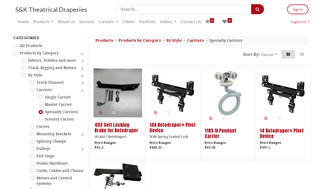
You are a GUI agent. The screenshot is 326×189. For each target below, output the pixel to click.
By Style (35, 74)
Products (104, 40)
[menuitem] (25, 21)
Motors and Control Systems (54, 180)
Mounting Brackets (54, 133)
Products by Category (39, 52)
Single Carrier (58, 96)
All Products (31, 45)
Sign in (296, 9)
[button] (269, 54)
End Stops (45, 155)
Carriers (44, 89)
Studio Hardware (52, 163)
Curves (43, 126)
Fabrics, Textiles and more (52, 60)
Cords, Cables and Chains (60, 170)
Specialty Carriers (61, 111)
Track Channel (50, 82)
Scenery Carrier (59, 119)
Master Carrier (58, 104)
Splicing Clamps (51, 141)
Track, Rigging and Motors (52, 67)
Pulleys (43, 148)
